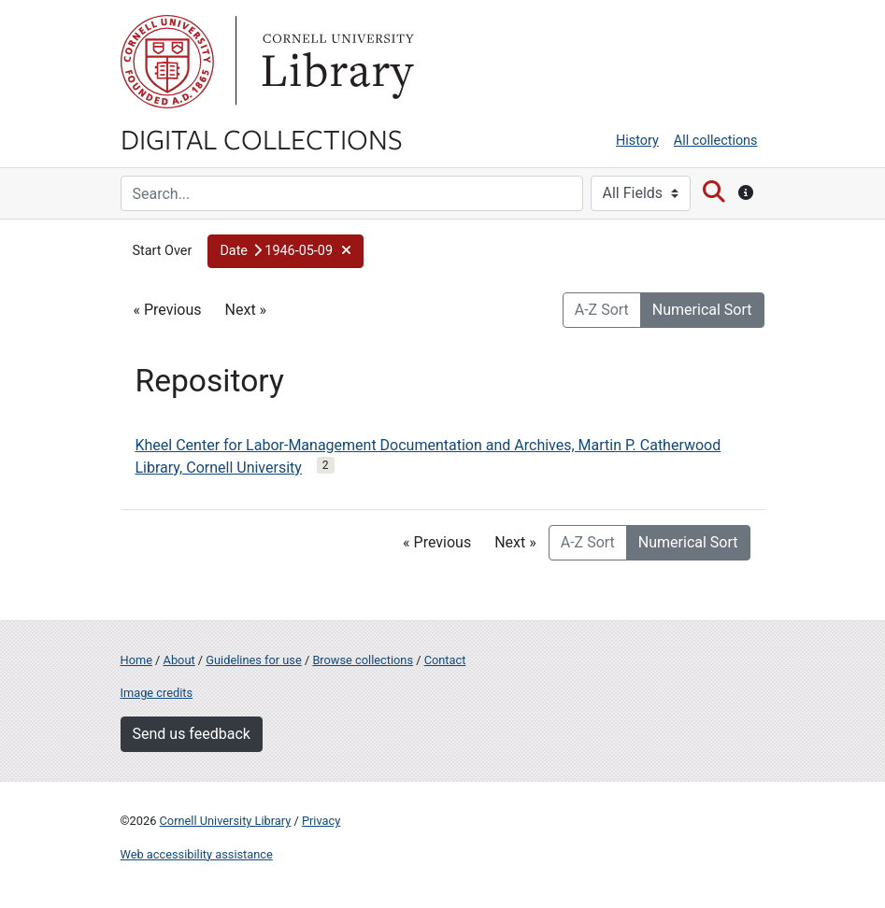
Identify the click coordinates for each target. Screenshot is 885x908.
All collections (716, 141)
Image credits (157, 693)
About (179, 660)
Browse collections (362, 660)
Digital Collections (262, 138)
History (637, 141)
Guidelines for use (253, 660)
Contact (445, 660)
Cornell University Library (226, 821)
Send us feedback (191, 734)
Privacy (321, 821)
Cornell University (167, 61)
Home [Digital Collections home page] (136, 660)
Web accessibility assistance (197, 854)
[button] (285, 251)
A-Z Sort (602, 310)
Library (335, 61)
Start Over (163, 251)
